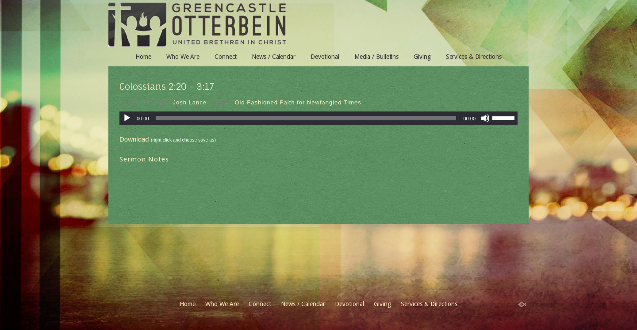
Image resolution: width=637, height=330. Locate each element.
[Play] (127, 118)
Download (134, 139)
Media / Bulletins (376, 56)
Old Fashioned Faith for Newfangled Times (297, 102)
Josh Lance (190, 102)
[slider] (306, 118)
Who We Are (183, 56)
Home (143, 56)
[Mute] (485, 118)
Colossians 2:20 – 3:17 (166, 86)
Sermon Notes (144, 159)
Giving (422, 56)
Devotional (325, 56)
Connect (226, 56)
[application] (318, 118)
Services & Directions (474, 56)
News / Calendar (273, 56)
